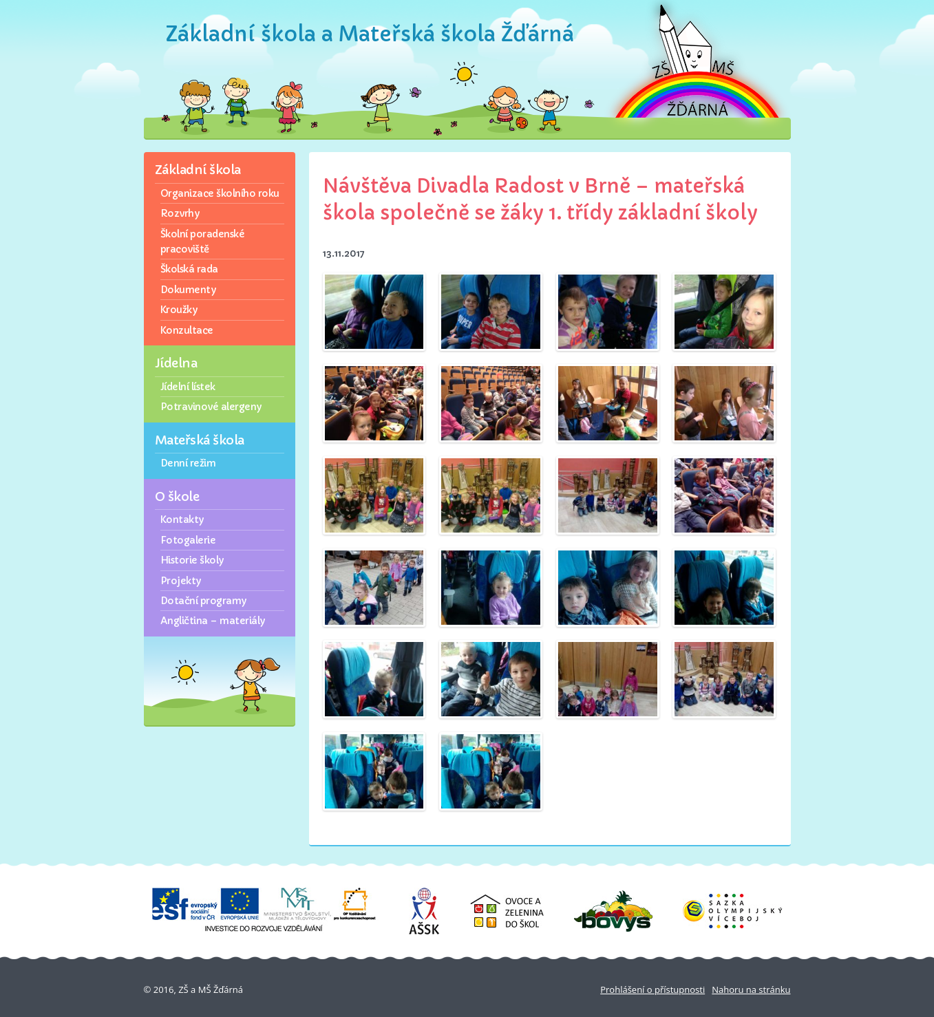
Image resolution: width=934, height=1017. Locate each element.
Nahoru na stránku (751, 989)
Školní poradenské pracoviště (202, 241)
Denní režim (188, 463)
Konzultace (186, 330)
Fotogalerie (188, 540)
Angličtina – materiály (212, 620)
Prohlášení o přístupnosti (652, 989)
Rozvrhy (180, 213)
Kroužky (179, 309)
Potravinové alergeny (211, 406)
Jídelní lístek (187, 387)
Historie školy (192, 560)
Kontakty (182, 519)
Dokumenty (188, 289)
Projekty (180, 581)
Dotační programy (203, 601)
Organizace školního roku (219, 193)
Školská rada (189, 269)
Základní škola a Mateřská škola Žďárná (370, 34)
